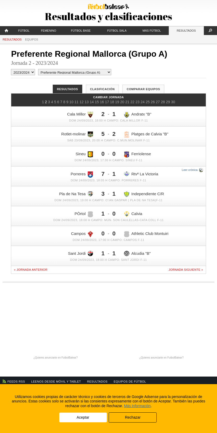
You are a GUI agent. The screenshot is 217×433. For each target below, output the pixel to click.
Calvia (133, 214)
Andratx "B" (137, 115)
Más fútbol (152, 30)
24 (142, 102)
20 (122, 102)
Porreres (82, 174)
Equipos (31, 39)
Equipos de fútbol (130, 381)
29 (168, 102)
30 (173, 102)
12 (82, 102)
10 (71, 102)
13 (87, 102)
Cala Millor (80, 115)
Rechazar (132, 417)
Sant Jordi (80, 253)
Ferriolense (137, 154)
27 (158, 102)
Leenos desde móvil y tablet (56, 381)
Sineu (84, 154)
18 (112, 102)
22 (132, 102)
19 (117, 102)
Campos (82, 234)
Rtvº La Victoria (141, 173)
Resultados (186, 30)
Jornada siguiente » (186, 269)
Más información (137, 406)
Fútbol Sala (116, 30)
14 (92, 102)
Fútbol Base (81, 30)
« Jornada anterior (30, 269)
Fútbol (23, 30)
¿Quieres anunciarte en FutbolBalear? (55, 357)
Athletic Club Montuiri (146, 234)
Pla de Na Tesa (76, 194)
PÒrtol (83, 214)
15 (97, 102)
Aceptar (83, 417)
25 (148, 102)
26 (153, 102)
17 (107, 102)
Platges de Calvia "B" (146, 134)
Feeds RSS (16, 381)
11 (76, 102)
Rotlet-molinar (77, 134)
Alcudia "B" (137, 253)
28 (163, 102)
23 (138, 102)
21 (127, 102)
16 (102, 102)
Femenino (48, 30)
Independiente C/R (144, 194)
